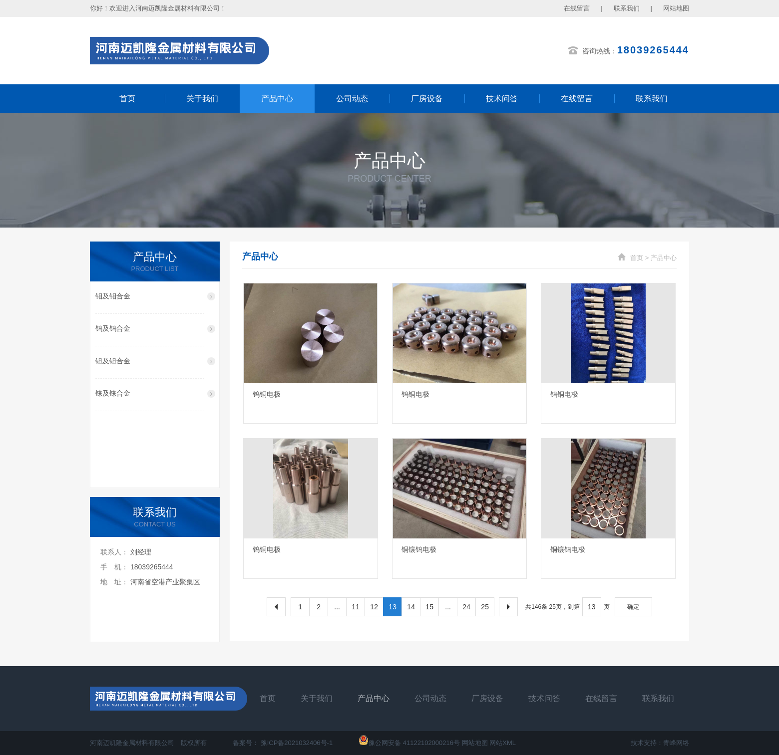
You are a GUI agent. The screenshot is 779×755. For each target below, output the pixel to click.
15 (429, 607)
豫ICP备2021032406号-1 (297, 743)
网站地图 (676, 8)
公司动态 (352, 98)
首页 (127, 98)
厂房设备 (427, 98)
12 (374, 607)
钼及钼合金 (112, 296)
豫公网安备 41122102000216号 (409, 743)
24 (466, 607)
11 (356, 607)
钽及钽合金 (112, 361)
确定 (633, 606)
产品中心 (277, 98)
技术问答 (502, 98)
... (337, 607)
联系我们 (627, 8)
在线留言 (577, 8)
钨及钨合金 (112, 328)
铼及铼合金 (112, 393)
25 (485, 607)
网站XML (502, 743)
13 (392, 607)
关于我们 (202, 98)
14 (411, 607)
